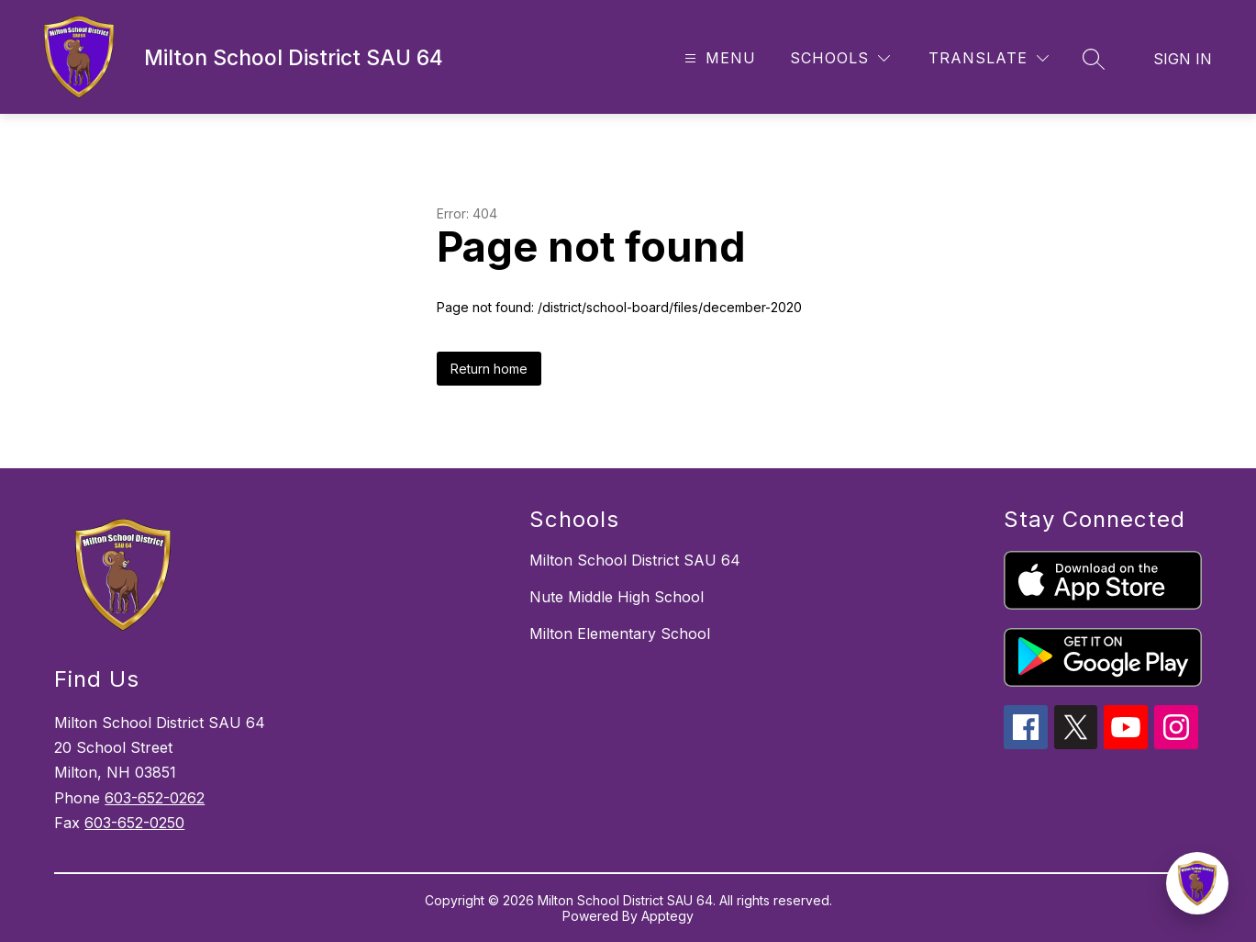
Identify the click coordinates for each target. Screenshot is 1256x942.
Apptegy (667, 916)
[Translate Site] (988, 58)
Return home (489, 368)
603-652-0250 (134, 822)
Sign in (1182, 59)
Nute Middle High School (616, 597)
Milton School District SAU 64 (634, 560)
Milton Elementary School (619, 633)
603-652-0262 (155, 798)
